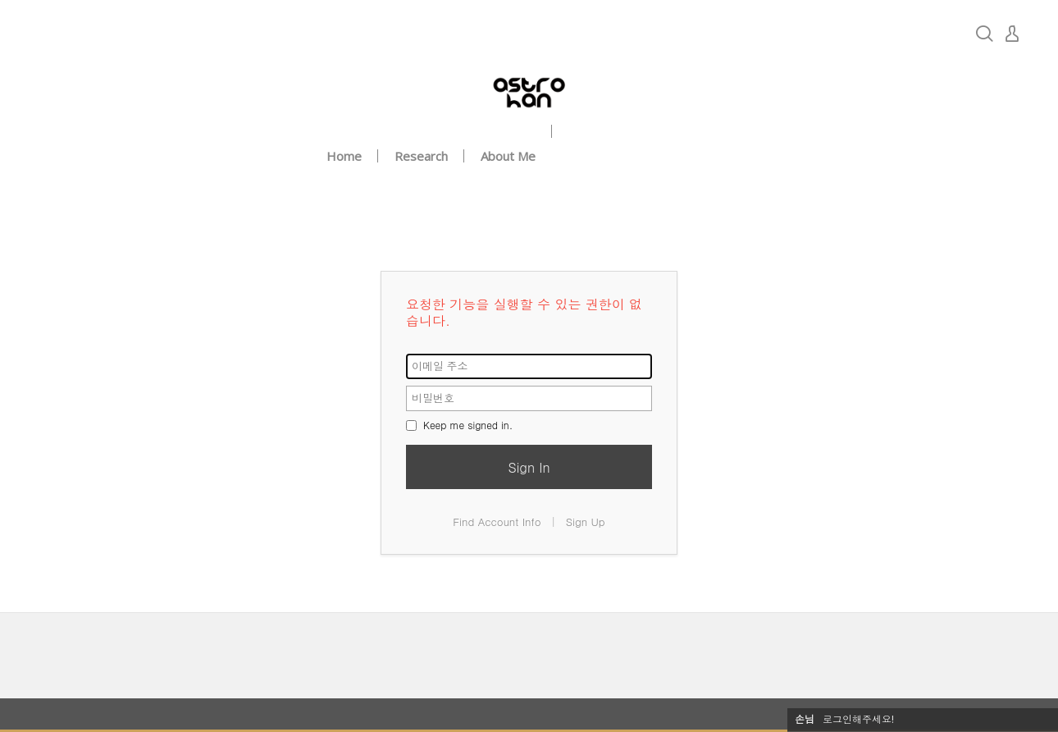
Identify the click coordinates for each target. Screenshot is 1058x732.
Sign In (529, 467)
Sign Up (585, 521)
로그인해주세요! (858, 719)
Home (344, 156)
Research (421, 156)
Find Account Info (496, 521)
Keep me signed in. (459, 425)
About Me (508, 156)
